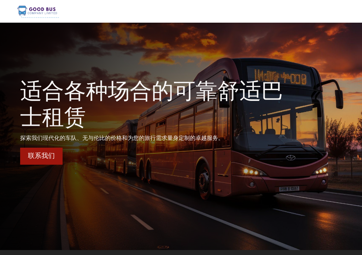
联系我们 (41, 156)
